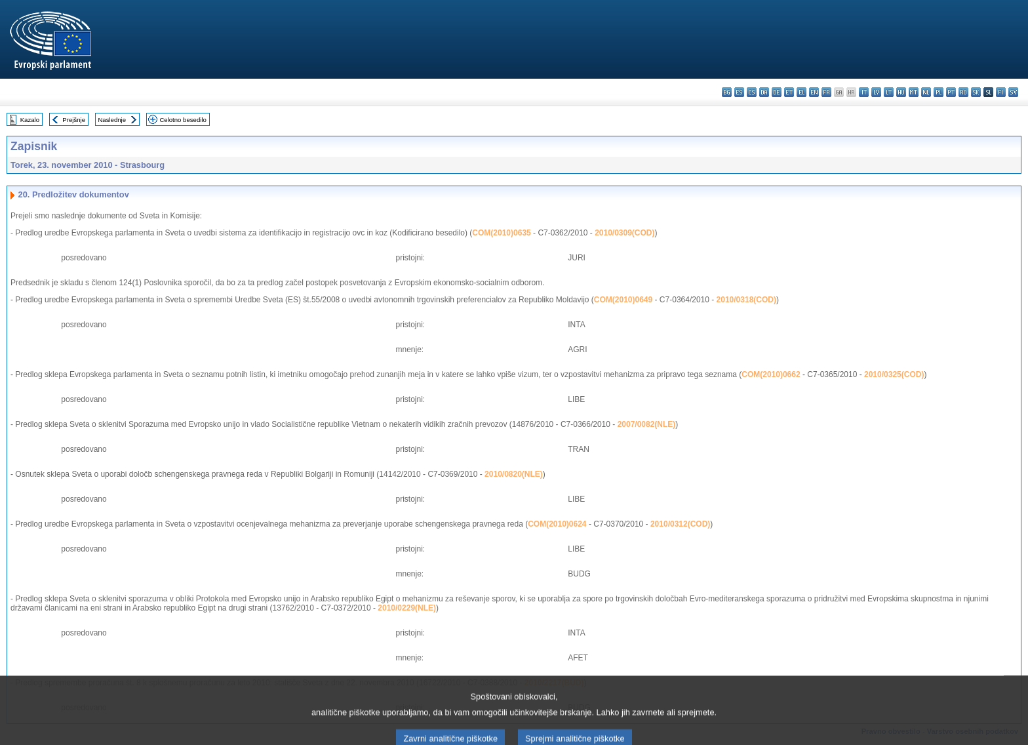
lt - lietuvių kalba (889, 92)
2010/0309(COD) (624, 232)
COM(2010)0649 (623, 299)
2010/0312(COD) (680, 524)
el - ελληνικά (801, 92)
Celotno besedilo (182, 119)
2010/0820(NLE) (513, 474)
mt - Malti (914, 92)
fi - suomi (1001, 92)
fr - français (826, 92)
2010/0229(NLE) (407, 608)
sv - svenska (1013, 92)
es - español (739, 92)
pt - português (951, 92)
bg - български (727, 92)
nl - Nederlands (926, 92)
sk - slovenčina (976, 92)
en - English (814, 92)
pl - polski (938, 92)
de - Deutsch (776, 92)
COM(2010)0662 (770, 374)
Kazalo (29, 119)
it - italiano (864, 92)
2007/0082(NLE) (647, 424)
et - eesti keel (789, 92)
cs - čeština (752, 92)
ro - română (963, 92)
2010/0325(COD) (894, 374)
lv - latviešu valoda (876, 92)
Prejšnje (73, 119)
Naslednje (112, 119)
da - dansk (764, 92)
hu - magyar (901, 92)
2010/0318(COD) (746, 299)
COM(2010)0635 (501, 232)
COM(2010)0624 (557, 524)
